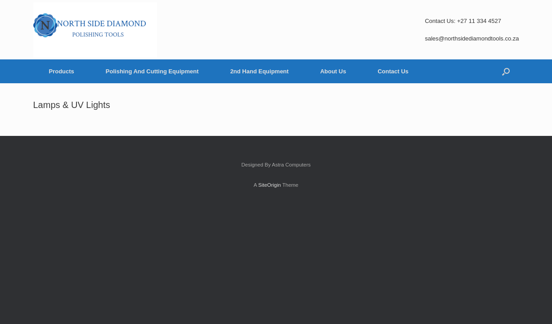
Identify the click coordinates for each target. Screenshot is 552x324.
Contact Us (392, 71)
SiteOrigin (269, 185)
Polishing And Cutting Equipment (152, 71)
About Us (333, 71)
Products (61, 71)
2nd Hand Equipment (259, 71)
